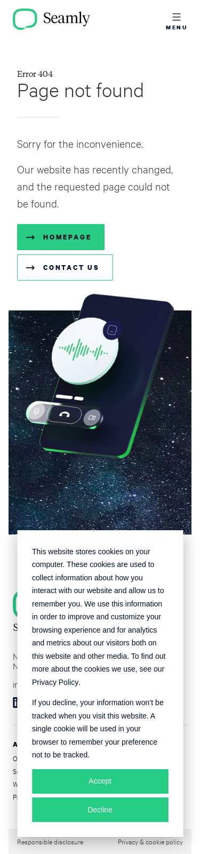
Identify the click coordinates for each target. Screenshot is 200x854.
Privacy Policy (55, 682)
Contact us (71, 267)
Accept (100, 781)
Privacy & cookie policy (150, 841)
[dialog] (100, 683)
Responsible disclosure (50, 841)
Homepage (67, 237)
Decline (100, 809)
